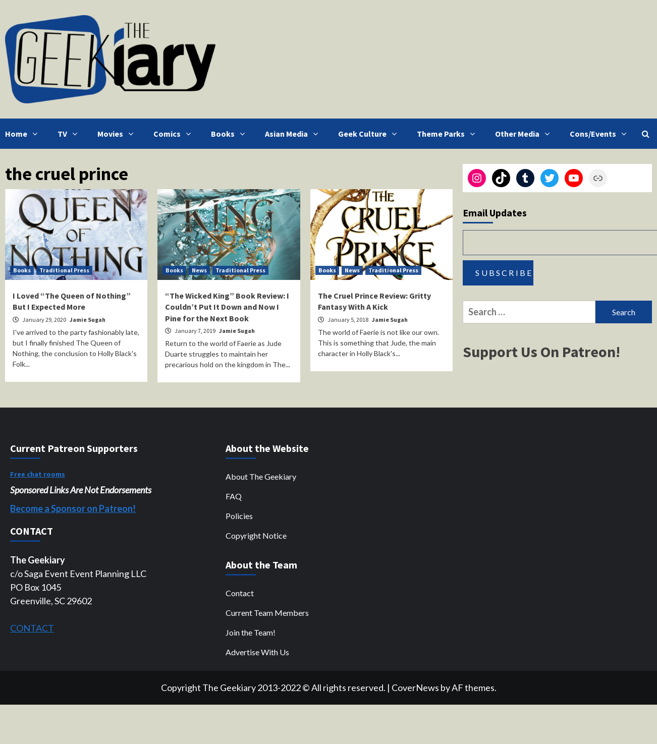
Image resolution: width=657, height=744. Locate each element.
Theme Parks (448, 134)
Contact (240, 593)
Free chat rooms (37, 474)
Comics (174, 134)
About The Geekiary (261, 476)
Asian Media (294, 134)
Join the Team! (251, 632)
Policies (239, 516)
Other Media (525, 134)
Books (230, 134)
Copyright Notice (256, 535)
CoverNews (415, 687)
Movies (117, 134)
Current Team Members (267, 612)
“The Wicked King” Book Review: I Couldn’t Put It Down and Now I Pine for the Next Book (227, 307)
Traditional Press (64, 270)
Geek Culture (370, 134)
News (199, 270)
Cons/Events (600, 134)
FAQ (234, 496)
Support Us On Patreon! (541, 351)
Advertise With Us (257, 652)
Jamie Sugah (87, 319)
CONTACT (32, 628)
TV (70, 134)
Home (23, 134)
